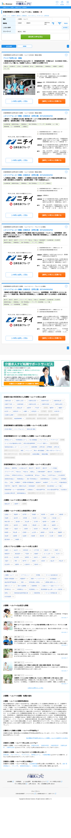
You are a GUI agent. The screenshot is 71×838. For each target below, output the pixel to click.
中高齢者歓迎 (63, 482)
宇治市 (38, 407)
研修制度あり (21, 479)
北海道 (8, 514)
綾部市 (30, 407)
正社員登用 (61, 475)
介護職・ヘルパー (12, 575)
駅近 (12, 482)
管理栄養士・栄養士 (36, 582)
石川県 (37, 521)
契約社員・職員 (31, 429)
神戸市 (26, 561)
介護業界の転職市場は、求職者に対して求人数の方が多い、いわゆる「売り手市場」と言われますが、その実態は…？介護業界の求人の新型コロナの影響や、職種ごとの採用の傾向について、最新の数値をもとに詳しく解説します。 (41, 681)
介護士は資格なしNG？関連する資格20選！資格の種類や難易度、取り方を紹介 (37, 665)
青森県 (17, 514)
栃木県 (17, 518)
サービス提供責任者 (54, 575)
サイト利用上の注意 (55, 781)
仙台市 (17, 550)
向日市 (8, 411)
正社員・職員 (8, 429)
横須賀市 (19, 553)
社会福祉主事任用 (10, 493)
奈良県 (37, 528)
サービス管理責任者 (52, 593)
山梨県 (54, 521)
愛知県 (36, 525)
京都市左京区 (33, 400)
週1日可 (31, 468)
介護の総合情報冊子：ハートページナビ (25, 793)
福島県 (62, 514)
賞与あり (37, 475)
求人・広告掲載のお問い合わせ (46, 783)
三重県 (46, 525)
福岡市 (18, 564)
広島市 (44, 561)
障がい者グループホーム (54, 450)
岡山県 (16, 532)
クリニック (28, 450)
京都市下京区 (10, 404)
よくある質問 (26, 781)
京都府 (8, 528)
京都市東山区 (59, 400)
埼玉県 (36, 518)
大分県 (52, 536)
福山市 (53, 561)
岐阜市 (46, 557)
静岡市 (28, 557)
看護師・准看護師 (11, 578)
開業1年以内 (22, 486)
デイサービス (40, 15)
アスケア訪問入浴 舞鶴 (12, 58)
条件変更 (65, 27)
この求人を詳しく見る (19, 101)
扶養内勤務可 (41, 471)
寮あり (44, 475)
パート (8, 15)
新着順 (24, 46)
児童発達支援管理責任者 (22, 593)
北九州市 (9, 564)
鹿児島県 (9, 539)
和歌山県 (47, 528)
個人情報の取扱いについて (39, 781)
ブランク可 (53, 482)
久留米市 (28, 564)
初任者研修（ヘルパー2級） (54, 486)
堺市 (17, 561)
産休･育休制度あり (32, 479)
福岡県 (16, 536)
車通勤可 (17, 482)
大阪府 (18, 528)
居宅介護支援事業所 (29, 443)
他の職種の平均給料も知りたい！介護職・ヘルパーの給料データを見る (47, 738)
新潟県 (19, 521)
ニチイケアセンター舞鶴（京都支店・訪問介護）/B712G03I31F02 (28, 116)
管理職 (40, 575)
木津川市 (58, 411)
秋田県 (44, 514)
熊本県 (43, 536)
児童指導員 (38, 593)
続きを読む (64, 617)
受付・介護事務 (23, 586)
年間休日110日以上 (17, 475)
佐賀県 (26, 536)
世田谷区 (27, 550)
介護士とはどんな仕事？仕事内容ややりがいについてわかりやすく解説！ (35, 612)
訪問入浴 (56, 447)
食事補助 (63, 479)
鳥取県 (57, 528)
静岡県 (26, 525)
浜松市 (37, 557)
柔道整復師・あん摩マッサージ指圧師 (53, 589)
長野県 (8, 525)
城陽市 (62, 407)
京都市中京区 (46, 400)
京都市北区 (9, 400)
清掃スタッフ (10, 586)
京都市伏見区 (47, 404)
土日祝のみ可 (23, 468)
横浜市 (48, 550)
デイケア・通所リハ (42, 443)
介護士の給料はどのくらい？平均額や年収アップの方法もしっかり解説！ (35, 652)
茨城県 (8, 518)
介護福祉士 (24, 15)
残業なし (33, 471)
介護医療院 (34, 447)
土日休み (7, 475)
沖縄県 (18, 539)
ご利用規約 (18, 781)
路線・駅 (53, 23)
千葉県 (46, 518)
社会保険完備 (29, 475)
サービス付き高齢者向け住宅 (13, 443)
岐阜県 (17, 525)
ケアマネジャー (27, 575)
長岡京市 (17, 411)
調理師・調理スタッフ (53, 582)
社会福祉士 (64, 489)
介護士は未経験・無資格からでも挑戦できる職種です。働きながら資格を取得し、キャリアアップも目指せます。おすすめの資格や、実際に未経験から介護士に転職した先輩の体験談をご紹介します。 (41, 643)
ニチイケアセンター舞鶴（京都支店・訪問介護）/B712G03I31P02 (28, 230)
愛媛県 (61, 532)
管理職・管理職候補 (28, 482)
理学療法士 (10, 589)
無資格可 (38, 482)
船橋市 (38, 553)
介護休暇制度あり (45, 479)
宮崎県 (61, 536)
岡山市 (62, 561)
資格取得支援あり (10, 479)
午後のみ (25, 471)
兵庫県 (28, 528)
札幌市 (8, 550)
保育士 (8, 593)
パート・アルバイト (19, 429)
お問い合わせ (32, 783)
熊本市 (37, 564)
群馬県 (26, 518)
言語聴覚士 (34, 589)
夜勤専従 (14, 468)
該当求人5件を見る (35, 37)
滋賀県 (55, 525)
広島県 (26, 532)
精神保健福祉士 (21, 493)
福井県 (46, 521)
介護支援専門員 (40, 489)
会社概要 (9, 781)
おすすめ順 (9, 46)
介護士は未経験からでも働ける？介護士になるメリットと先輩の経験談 (34, 639)
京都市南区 (21, 404)
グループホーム (32, 15)
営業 (24, 582)
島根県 (8, 532)
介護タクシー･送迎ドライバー (52, 586)
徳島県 (44, 532)
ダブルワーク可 (9, 471)
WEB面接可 (31, 486)
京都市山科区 (60, 404)
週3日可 (45, 468)
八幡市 (26, 411)
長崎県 (34, 536)
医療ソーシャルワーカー (39, 578)
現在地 (65, 23)
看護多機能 (45, 454)
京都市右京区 (34, 404)
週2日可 (38, 468)
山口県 (35, 532)
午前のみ (18, 471)
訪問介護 (46, 15)
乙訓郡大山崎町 (10, 415)
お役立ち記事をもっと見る (35, 688)
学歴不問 (7, 486)
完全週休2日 (57, 471)
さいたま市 (49, 553)
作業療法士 (22, 589)
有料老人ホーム (9, 440)
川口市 (59, 553)
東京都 (56, 518)
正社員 (4, 15)
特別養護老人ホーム (21, 440)
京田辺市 (35, 411)
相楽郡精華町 (19, 418)
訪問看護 (49, 447)
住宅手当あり (52, 475)
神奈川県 (9, 521)
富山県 (28, 521)
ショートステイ (24, 447)
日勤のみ (7, 468)
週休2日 (19, 15)
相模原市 (9, 553)
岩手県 (26, 514)
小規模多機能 (35, 454)
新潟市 (8, 557)
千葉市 (28, 553)
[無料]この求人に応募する (52, 101)
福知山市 (21, 407)
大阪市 (8, 561)
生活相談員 (55, 578)
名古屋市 (18, 557)
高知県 (8, 536)
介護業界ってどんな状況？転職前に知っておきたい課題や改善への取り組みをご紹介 (38, 678)
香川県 (52, 532)
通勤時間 (59, 23)
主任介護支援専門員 (53, 489)
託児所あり (56, 479)
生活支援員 (9, 596)
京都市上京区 (21, 400)
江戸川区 (38, 550)
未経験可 (13, 15)
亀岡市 (53, 407)
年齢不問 (14, 486)
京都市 (54, 557)
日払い (6, 482)
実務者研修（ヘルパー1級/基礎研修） (15, 489)
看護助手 (24, 578)
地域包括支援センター (11, 447)
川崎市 (58, 550)
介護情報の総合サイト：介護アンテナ (45, 793)
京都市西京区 (10, 407)
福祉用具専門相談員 (12, 582)
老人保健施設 (33, 440)
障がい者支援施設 (39, 450)
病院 (22, 450)
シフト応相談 (53, 468)
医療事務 (36, 586)
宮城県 (35, 514)
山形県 (53, 514)
